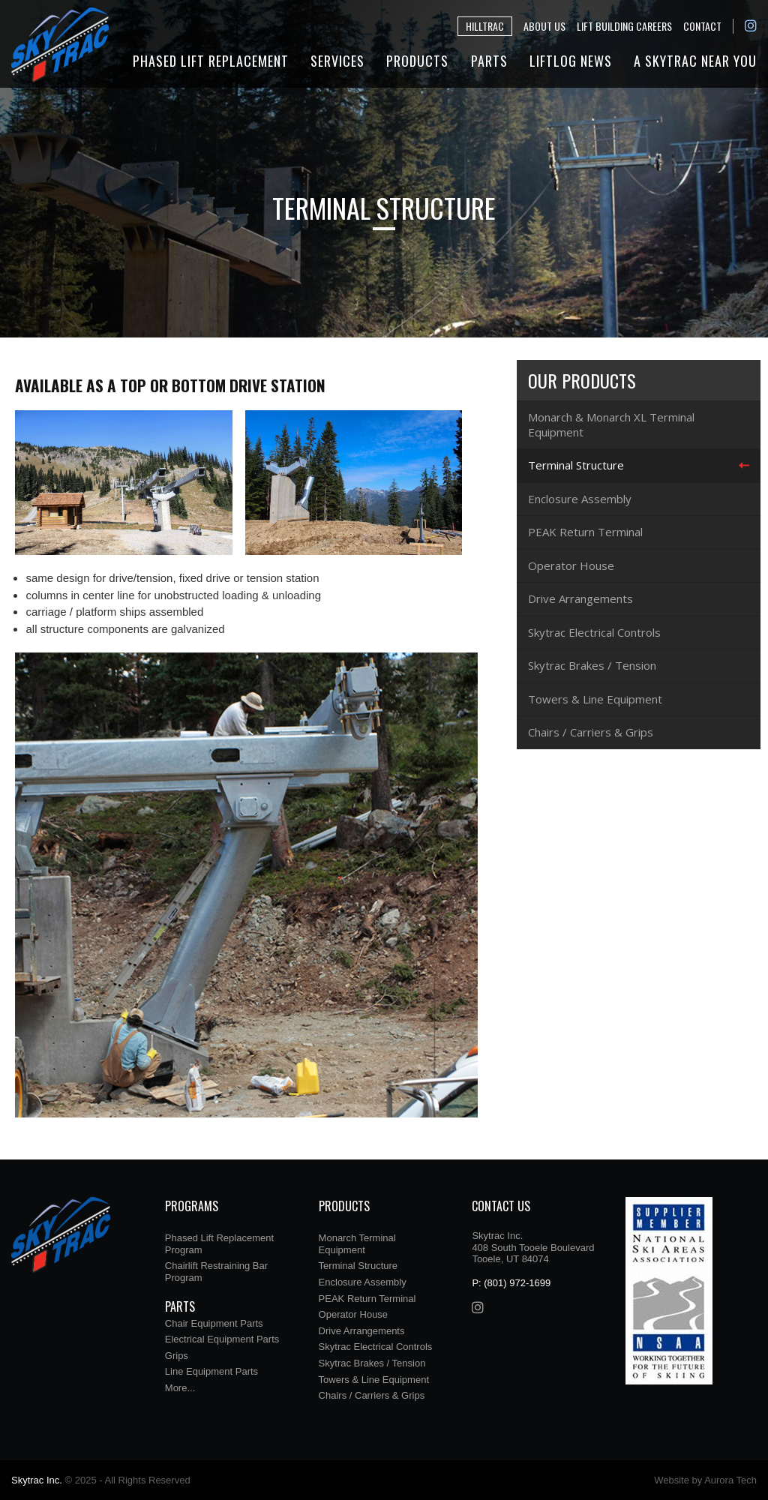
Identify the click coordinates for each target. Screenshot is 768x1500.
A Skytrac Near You (695, 60)
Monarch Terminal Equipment (357, 1244)
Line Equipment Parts (211, 1371)
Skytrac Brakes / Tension (592, 665)
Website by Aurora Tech (705, 1480)
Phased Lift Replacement (211, 60)
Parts (489, 60)
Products (417, 60)
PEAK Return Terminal (585, 531)
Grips (176, 1355)
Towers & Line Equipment (595, 699)
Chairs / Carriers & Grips (590, 732)
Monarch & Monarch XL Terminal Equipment (611, 425)
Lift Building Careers (624, 26)
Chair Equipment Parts (214, 1323)
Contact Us (501, 1206)
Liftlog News (571, 60)
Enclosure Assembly (580, 498)
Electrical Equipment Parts (222, 1339)
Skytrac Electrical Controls (594, 632)
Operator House (571, 565)
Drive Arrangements (580, 598)
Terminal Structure (576, 465)
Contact (702, 26)
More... (180, 1388)
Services (337, 60)
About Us (545, 26)
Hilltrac (485, 26)
